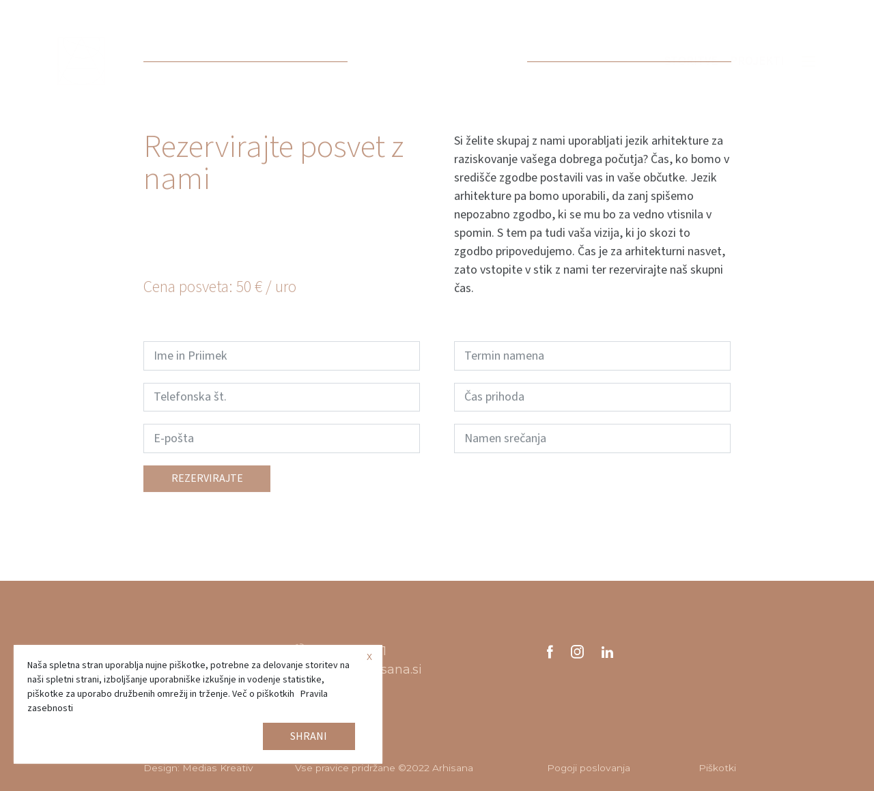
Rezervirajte (207, 485)
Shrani (308, 736)
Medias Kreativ (217, 767)
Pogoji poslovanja (588, 767)
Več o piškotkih (263, 694)
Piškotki (717, 767)
